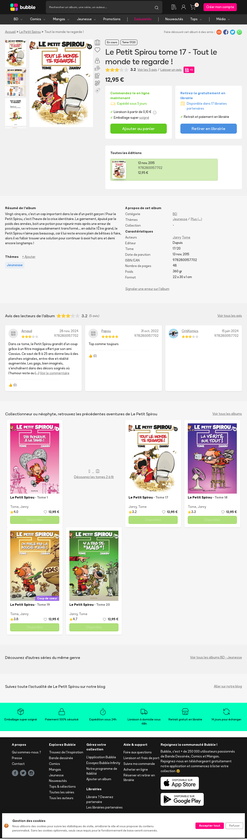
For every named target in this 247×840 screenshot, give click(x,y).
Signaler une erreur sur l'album (147, 290)
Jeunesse (86, 21)
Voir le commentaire (54, 375)
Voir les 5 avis (147, 71)
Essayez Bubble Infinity (103, 764)
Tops (196, 21)
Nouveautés (174, 21)
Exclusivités (143, 21)
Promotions (112, 21)
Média (223, 21)
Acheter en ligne (136, 771)
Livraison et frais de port (141, 760)
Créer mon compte (220, 8)
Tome (186, 239)
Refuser (234, 825)
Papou (106, 332)
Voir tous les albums (227, 415)
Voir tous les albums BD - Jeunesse (216, 659)
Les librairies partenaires (104, 809)
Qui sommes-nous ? (26, 754)
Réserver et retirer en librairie (139, 779)
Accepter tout (209, 825)
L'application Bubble (101, 759)
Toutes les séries (61, 794)
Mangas (61, 21)
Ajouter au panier (138, 130)
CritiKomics (190, 332)
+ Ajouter (28, 258)
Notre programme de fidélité (101, 772)
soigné (144, 119)
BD (18, 21)
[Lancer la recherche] (156, 8)
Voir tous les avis (230, 317)
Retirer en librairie (208, 130)
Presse (17, 760)
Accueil (10, 33)
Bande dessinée (61, 760)
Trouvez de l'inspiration (66, 754)
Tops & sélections (62, 788)
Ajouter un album (98, 781)
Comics (38, 21)
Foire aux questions (138, 754)
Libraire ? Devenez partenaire (99, 800)
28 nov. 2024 (68, 332)
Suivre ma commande (139, 765)
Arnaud (26, 332)
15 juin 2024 (230, 332)
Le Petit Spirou (30, 33)
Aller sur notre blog (228, 688)
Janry (177, 239)
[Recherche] (98, 8)
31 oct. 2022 (150, 332)
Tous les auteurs (61, 799)
